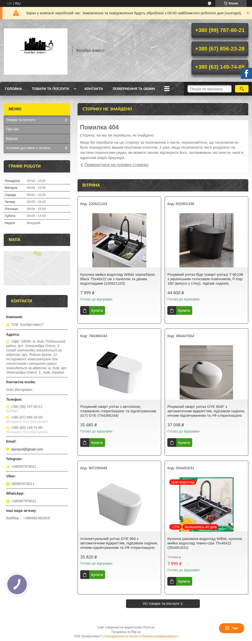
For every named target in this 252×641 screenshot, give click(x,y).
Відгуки (12, 138)
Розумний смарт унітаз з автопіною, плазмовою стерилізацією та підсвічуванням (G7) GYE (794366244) (118, 410)
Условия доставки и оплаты (28, 148)
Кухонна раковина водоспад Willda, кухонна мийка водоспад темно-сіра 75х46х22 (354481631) (204, 543)
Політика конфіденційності (160, 636)
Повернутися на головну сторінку (116, 164)
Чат (231, 628)
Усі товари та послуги (161, 603)
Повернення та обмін (134, 89)
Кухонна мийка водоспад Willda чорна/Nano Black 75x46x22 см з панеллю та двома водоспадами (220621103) (117, 278)
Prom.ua (149, 627)
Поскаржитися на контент (121, 636)
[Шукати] (242, 88)
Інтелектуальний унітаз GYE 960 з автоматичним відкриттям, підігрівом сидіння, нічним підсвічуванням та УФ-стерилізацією (119, 543)
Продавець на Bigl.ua (126, 632)
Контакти (93, 89)
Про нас (12, 129)
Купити (97, 310)
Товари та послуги (50, 89)
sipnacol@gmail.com (27, 449)
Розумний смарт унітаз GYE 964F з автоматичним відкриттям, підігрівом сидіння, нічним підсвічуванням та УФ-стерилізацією (206, 410)
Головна (13, 89)
